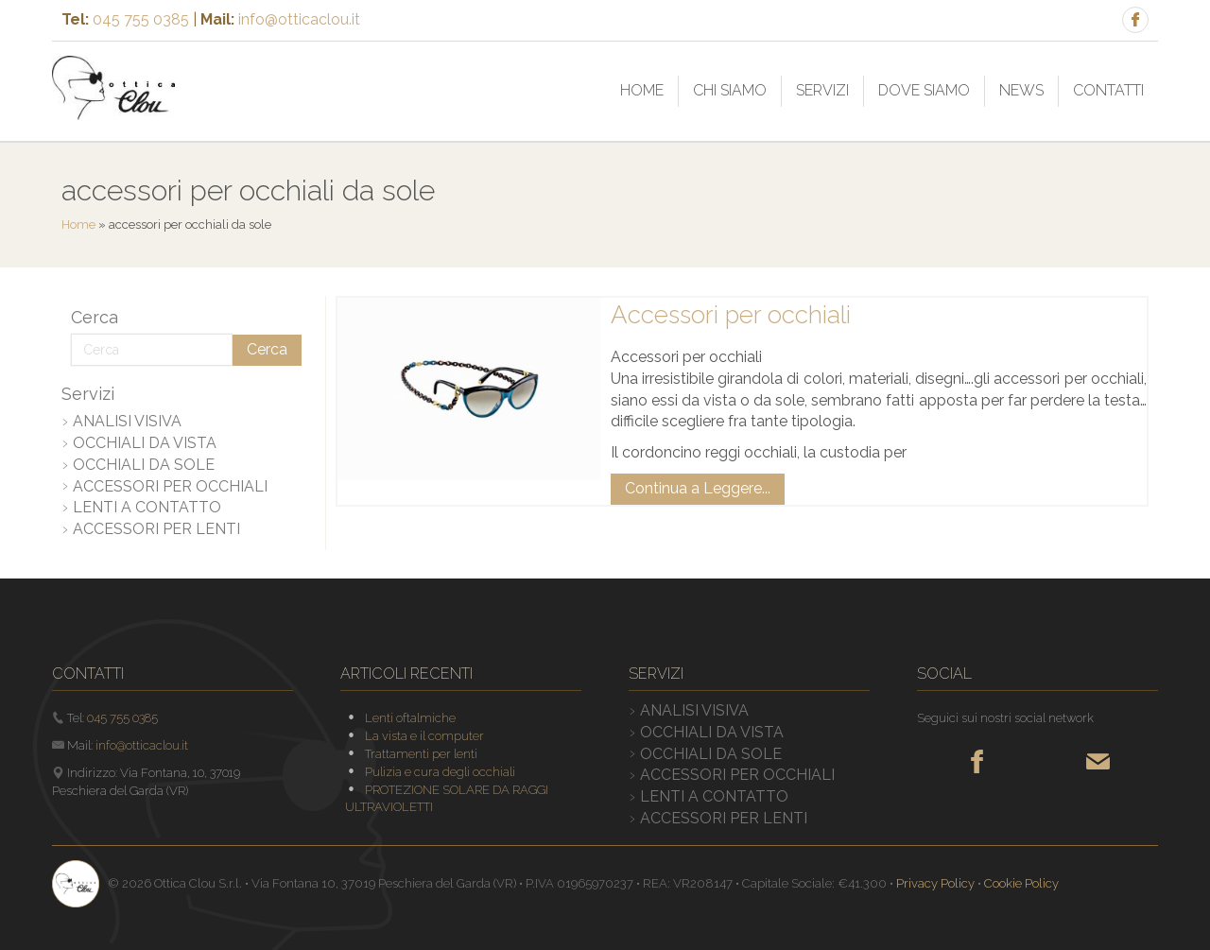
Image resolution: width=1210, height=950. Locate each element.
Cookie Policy (1021, 883)
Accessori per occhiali (731, 315)
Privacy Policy (935, 883)
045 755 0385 (141, 19)
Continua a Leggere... (697, 488)
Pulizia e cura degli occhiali (440, 772)
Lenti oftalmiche (410, 718)
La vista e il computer (424, 736)
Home (78, 224)
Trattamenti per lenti (421, 754)
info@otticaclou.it (299, 19)
